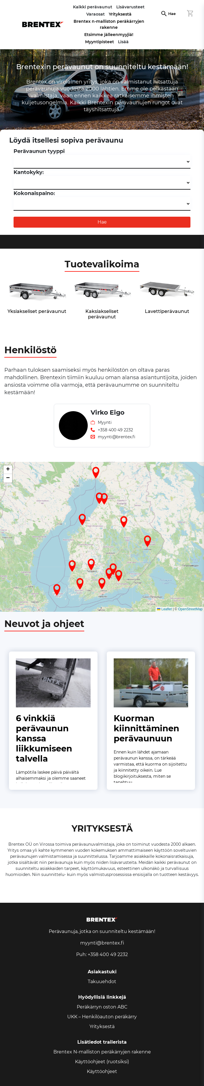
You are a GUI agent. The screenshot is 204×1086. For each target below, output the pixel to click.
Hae (172, 14)
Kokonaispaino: (34, 193)
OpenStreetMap (190, 609)
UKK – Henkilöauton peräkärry (102, 1016)
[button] (80, 584)
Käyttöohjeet (102, 1071)
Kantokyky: (29, 172)
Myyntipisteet (99, 41)
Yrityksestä (120, 14)
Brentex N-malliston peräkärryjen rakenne (102, 1052)
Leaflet (164, 609)
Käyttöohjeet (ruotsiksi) (102, 1061)
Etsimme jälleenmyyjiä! (108, 34)
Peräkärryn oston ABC (102, 1007)
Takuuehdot (102, 981)
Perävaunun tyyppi (39, 151)
